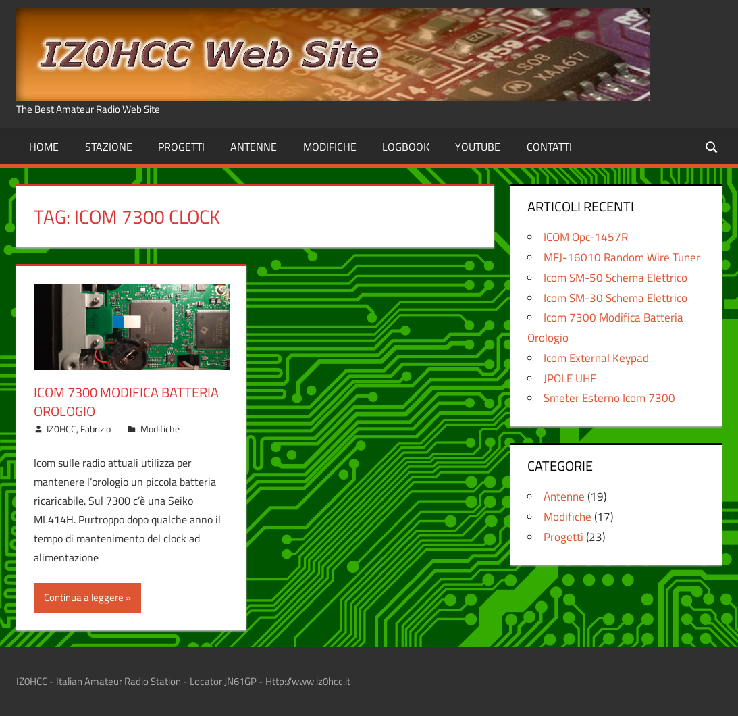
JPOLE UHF (570, 378)
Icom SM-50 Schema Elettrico (615, 277)
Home (44, 146)
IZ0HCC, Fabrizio (79, 428)
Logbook (405, 146)
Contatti (549, 146)
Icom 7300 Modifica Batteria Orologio (126, 401)
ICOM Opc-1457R (586, 237)
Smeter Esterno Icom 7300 (609, 398)
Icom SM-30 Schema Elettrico (615, 298)
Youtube (477, 146)
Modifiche (330, 146)
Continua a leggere (84, 597)
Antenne (253, 146)
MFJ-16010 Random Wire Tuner (622, 257)
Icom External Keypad (596, 358)
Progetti (181, 146)
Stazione (108, 146)
